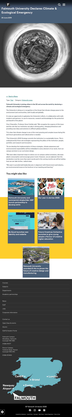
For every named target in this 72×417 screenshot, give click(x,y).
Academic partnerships (10, 294)
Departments (6, 290)
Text (11, 100)
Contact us (6, 319)
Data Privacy (41, 414)
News (4, 301)
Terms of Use (57, 414)
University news (27, 100)
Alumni (4, 327)
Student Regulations (49, 414)
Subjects (5, 286)
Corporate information (9, 312)
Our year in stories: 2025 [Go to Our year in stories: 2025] (51, 193)
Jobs (4, 309)
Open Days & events (9, 323)
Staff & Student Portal (9, 331)
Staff (3, 305)
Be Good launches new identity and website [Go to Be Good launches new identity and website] (21, 227)
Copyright (35, 414)
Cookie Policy (30, 414)
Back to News (13, 96)
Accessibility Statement (21, 414)
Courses (5, 283)
